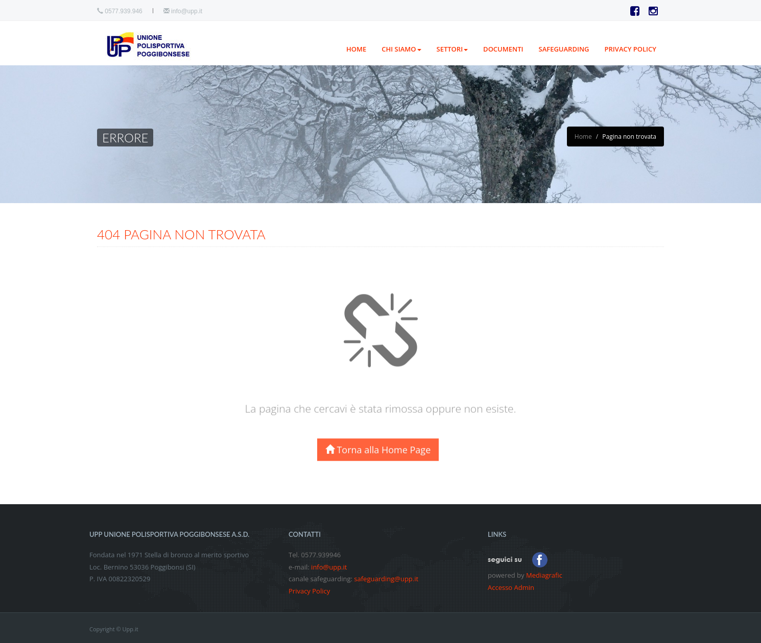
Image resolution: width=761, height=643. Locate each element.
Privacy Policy (309, 591)
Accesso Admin (511, 587)
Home (356, 49)
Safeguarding (564, 49)
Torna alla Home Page (378, 456)
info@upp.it (186, 11)
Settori (452, 49)
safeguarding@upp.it (386, 578)
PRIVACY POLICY (630, 49)
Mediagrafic (544, 575)
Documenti (503, 49)
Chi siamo (401, 49)
